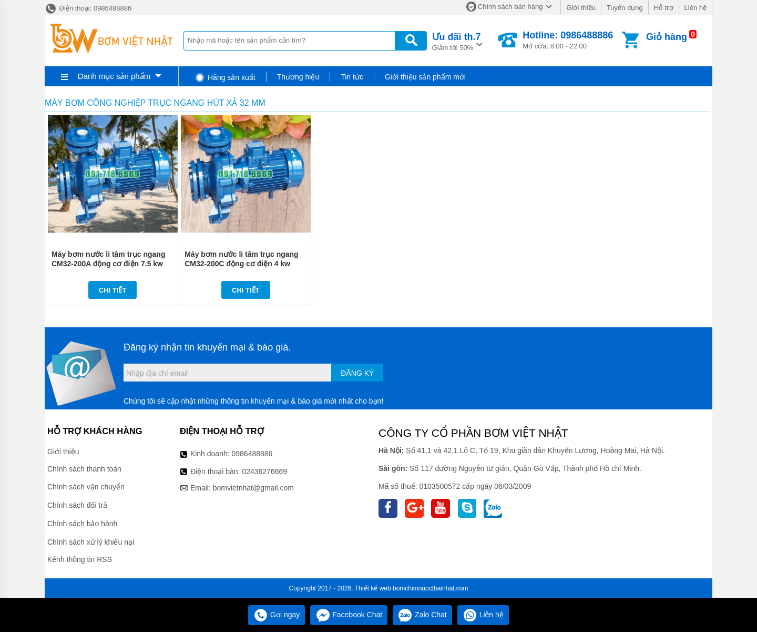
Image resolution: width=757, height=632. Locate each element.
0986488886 (252, 453)
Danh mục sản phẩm (114, 76)
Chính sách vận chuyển (86, 487)
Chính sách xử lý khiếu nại (90, 542)
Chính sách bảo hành (82, 523)
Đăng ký (357, 373)
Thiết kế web (373, 588)
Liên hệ (695, 8)
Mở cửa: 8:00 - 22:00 (568, 40)
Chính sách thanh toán (84, 469)
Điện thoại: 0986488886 (88, 8)
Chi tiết (113, 290)
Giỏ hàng (666, 37)
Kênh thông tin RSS (79, 559)
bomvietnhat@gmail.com (253, 488)
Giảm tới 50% (456, 41)
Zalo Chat (422, 614)
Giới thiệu (580, 8)
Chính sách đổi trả (77, 505)
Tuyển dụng (625, 8)
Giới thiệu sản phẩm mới (425, 77)
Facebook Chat (348, 614)
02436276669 (264, 471)
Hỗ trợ (663, 8)
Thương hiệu (298, 77)
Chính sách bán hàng (510, 7)
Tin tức (352, 77)
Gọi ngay (276, 614)
